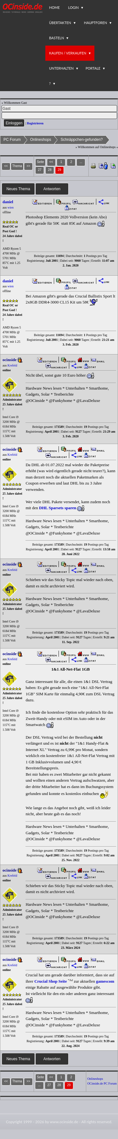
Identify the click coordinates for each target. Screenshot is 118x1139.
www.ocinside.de (64, 1121)
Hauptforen (95, 23)
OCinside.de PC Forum (102, 1083)
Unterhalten (61, 68)
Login (73, 7)
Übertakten (60, 23)
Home (54, 7)
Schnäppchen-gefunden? (81, 139)
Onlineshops (40, 139)
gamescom (105, 981)
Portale (93, 68)
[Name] (59, 108)
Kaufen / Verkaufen (67, 53)
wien (11, 207)
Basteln (56, 38)
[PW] (59, 115)
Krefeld (12, 365)
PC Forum (12, 139)
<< (51, 162)
